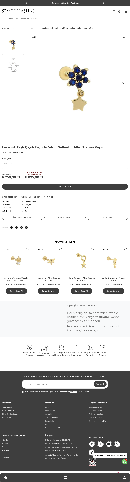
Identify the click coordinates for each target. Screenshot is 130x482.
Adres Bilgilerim (51, 414)
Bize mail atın (107, 217)
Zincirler (5, 447)
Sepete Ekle (65, 186)
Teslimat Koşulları (96, 414)
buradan (73, 392)
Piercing (15, 28)
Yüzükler (5, 450)
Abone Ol (100, 384)
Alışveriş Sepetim (52, 417)
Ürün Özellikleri (9, 197)
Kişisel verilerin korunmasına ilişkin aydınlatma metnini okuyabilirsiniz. (56, 392)
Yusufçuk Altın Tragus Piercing (49, 279)
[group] (77, 83)
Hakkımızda (7, 407)
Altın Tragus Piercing (30, 28)
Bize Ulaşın (6, 417)
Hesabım (49, 407)
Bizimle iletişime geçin (65, 217)
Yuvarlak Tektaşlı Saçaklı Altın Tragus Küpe (16, 279)
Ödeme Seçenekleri (30, 197)
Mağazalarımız (8, 410)
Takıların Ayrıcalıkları (53, 428)
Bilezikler (5, 457)
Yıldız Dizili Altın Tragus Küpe (114, 279)
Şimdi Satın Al (16, 291)
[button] (103, 3)
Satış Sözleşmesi (95, 417)
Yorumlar (48, 197)
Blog (47, 424)
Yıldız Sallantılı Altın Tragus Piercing (81, 279)
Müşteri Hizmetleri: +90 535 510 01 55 (59, 440)
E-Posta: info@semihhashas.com (58, 443)
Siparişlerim (50, 410)
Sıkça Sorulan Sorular (10, 414)
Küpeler (5, 440)
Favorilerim (49, 421)
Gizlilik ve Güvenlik (96, 410)
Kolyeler (5, 443)
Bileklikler (6, 454)
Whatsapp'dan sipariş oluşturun (23, 217)
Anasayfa (5, 28)
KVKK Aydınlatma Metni (98, 421)
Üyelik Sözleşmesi (96, 407)
